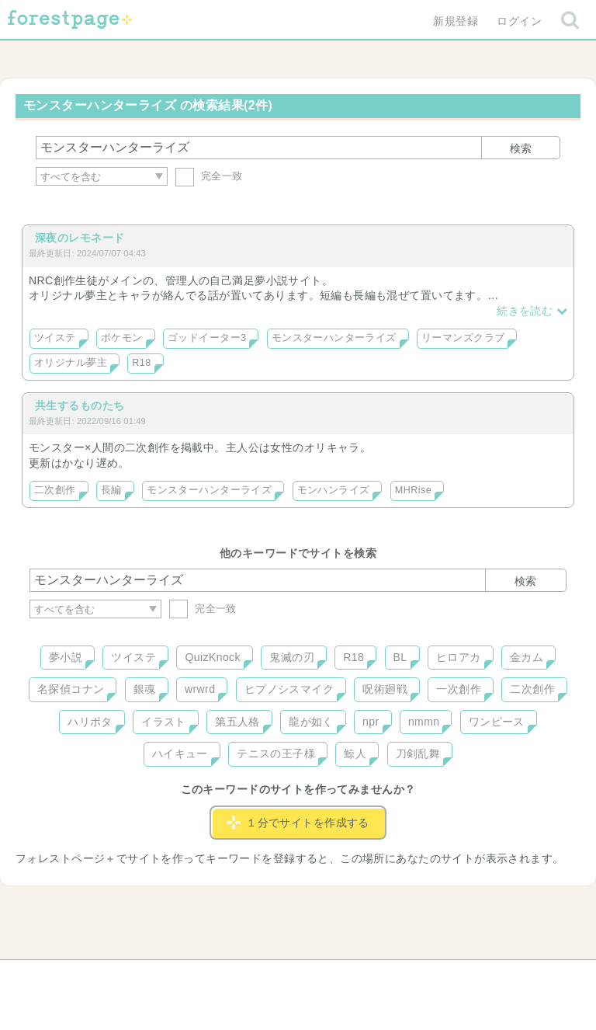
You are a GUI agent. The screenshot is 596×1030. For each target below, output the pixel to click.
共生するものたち (79, 405)
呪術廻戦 (384, 689)
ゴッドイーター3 (207, 337)
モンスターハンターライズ (334, 337)
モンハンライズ (333, 490)
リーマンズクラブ (462, 337)
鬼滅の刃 (291, 657)
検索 (521, 148)
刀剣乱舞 (418, 753)
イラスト (163, 721)
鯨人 (355, 753)
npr (370, 721)
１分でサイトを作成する (298, 823)
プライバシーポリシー (465, 977)
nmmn (424, 721)
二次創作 (55, 490)
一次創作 (458, 689)
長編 (111, 490)
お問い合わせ (186, 977)
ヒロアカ (458, 657)
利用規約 (276, 977)
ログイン (519, 21)
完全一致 (209, 176)
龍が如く (311, 721)
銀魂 (144, 689)
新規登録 (455, 21)
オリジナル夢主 (70, 362)
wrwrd (200, 689)
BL (400, 657)
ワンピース (497, 721)
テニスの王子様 (276, 753)
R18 (141, 362)
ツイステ (55, 337)
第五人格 (237, 721)
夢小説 (65, 657)
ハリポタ (90, 721)
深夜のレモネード (79, 237)
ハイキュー (180, 753)
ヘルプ (99, 977)
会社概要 (358, 977)
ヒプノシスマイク (289, 689)
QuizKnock (212, 657)
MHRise (413, 490)
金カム (526, 657)
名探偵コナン (71, 689)
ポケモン (122, 337)
